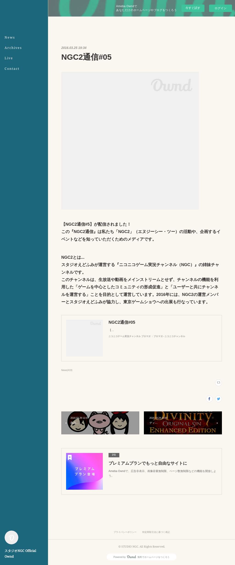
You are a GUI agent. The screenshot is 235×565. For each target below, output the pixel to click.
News (10, 37)
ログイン (221, 8)
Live (9, 58)
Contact (12, 68)
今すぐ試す (192, 8)
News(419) (66, 370)
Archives (13, 47)
